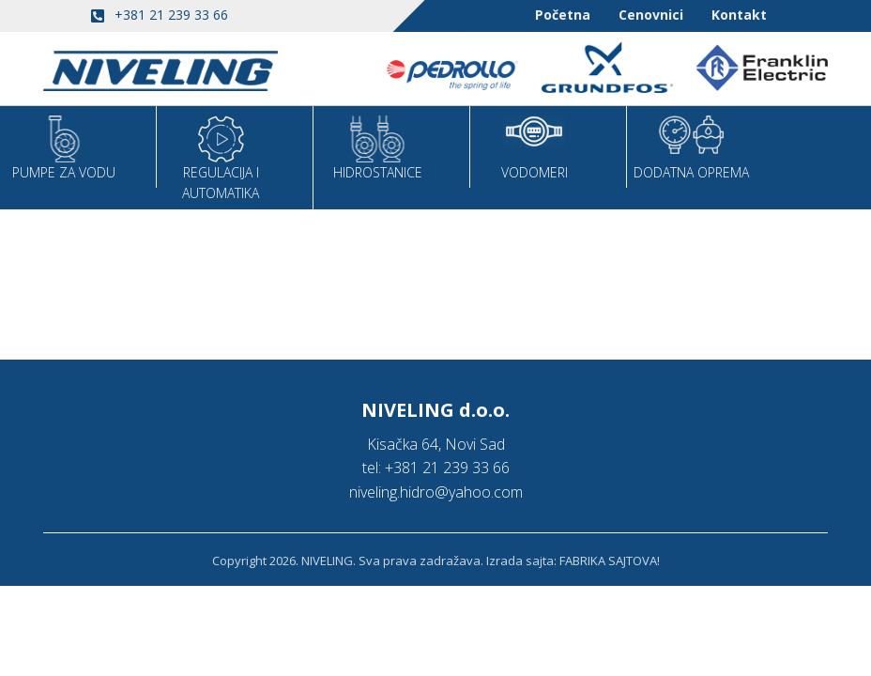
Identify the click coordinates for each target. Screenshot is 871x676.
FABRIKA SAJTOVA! (609, 560)
